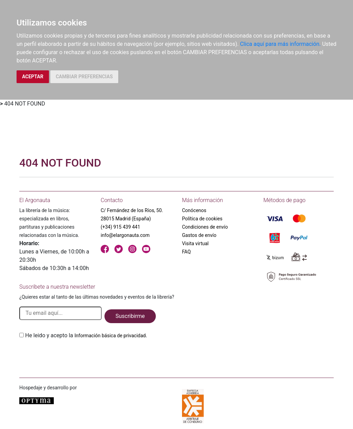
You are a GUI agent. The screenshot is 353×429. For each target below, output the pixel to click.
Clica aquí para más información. (280, 44)
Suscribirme (130, 316)
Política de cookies (202, 218)
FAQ (186, 252)
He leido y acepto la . (86, 335)
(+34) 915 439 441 (120, 227)
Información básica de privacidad (110, 335)
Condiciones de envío (205, 227)
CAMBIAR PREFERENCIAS (84, 76)
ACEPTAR (32, 76)
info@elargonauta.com (125, 235)
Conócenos (194, 210)
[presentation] (71, 355)
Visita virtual (195, 243)
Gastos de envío (199, 235)
